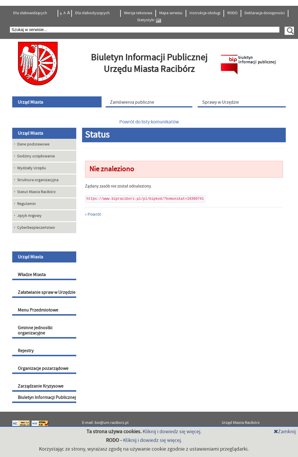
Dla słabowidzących (30, 13)
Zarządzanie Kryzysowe (40, 386)
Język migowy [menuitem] (29, 215)
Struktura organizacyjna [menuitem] (37, 180)
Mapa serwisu (170, 13)
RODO (232, 13)
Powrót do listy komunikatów (149, 122)
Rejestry (25, 351)
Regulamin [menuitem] (26, 203)
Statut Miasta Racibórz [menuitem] (36, 192)
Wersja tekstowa (138, 13)
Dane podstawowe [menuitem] (33, 144)
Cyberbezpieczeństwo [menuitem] (36, 227)
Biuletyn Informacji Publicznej (47, 397)
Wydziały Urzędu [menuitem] (31, 168)
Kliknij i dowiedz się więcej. (172, 431)
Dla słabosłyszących (93, 13)
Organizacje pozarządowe (43, 368)
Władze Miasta (32, 275)
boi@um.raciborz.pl (112, 422)
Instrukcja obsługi (204, 13)
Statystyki (149, 20)
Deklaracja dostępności (264, 13)
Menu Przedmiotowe (38, 310)
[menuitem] (57, 101)
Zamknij (285, 431)
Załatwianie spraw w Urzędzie (46, 292)
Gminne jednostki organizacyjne (35, 330)
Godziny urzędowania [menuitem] (36, 156)
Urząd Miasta (30, 133)
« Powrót (93, 214)
